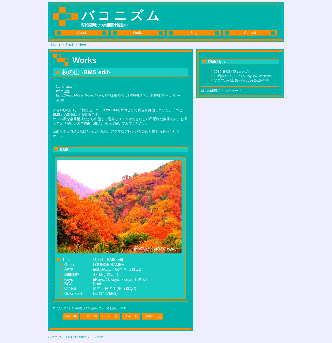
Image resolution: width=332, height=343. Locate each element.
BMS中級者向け (138, 95)
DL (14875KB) (105, 293)
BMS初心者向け (161, 95)
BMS (67, 91)
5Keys (89, 95)
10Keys (67, 95)
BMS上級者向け (115, 95)
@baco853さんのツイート (221, 91)
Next (69, 44)
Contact (250, 33)
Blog (193, 33)
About (81, 33)
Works (138, 33)
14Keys (78, 95)
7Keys (99, 95)
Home (55, 44)
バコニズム (122, 15)
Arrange (67, 86)
